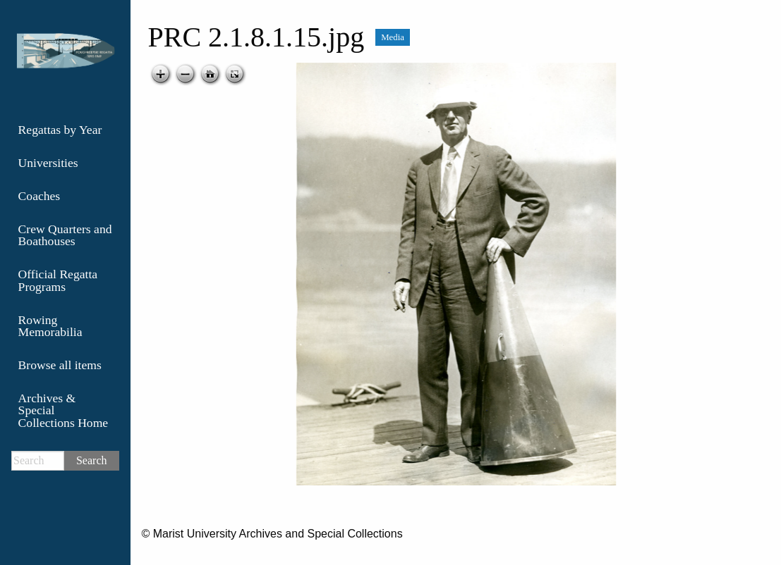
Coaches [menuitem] (39, 196)
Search (91, 460)
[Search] (37, 461)
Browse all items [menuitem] (60, 365)
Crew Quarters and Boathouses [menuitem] (65, 235)
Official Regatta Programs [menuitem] (58, 280)
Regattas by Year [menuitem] (60, 130)
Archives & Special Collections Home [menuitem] (63, 410)
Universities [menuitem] (48, 163)
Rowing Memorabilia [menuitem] (50, 326)
